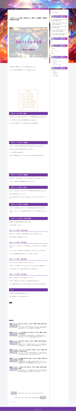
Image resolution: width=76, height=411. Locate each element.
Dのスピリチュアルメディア (57, 61)
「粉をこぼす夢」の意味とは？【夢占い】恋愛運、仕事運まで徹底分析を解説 (59, 27)
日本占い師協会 (55, 75)
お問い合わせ (53, 48)
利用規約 (52, 53)
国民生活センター (56, 72)
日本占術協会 (55, 74)
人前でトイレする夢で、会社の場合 (29, 107)
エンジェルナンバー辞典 (57, 64)
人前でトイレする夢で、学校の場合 (29, 104)
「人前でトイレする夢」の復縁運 (27, 96)
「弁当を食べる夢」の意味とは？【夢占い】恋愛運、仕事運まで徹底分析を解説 (58, 24)
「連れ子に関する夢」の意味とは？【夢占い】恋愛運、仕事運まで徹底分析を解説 (59, 20)
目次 (27, 91)
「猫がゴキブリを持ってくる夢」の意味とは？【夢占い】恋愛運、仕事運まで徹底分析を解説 (59, 34)
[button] (66, 12)
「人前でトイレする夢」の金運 (27, 98)
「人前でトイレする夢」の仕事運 (27, 99)
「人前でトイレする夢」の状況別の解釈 (29, 101)
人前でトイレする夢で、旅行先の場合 (29, 102)
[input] (59, 12)
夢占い (10, 302)
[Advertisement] (28, 13)
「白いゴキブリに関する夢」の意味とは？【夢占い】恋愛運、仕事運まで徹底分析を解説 (58, 31)
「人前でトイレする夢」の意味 (27, 93)
